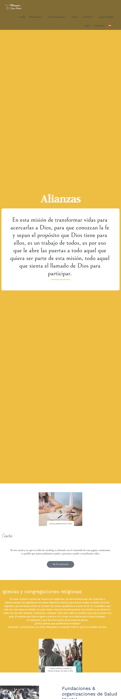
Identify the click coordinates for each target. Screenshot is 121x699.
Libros (75, 17)
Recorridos (35, 17)
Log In (87, 25)
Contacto (99, 25)
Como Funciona (56, 17)
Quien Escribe (106, 17)
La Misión (87, 17)
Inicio (22, 17)
